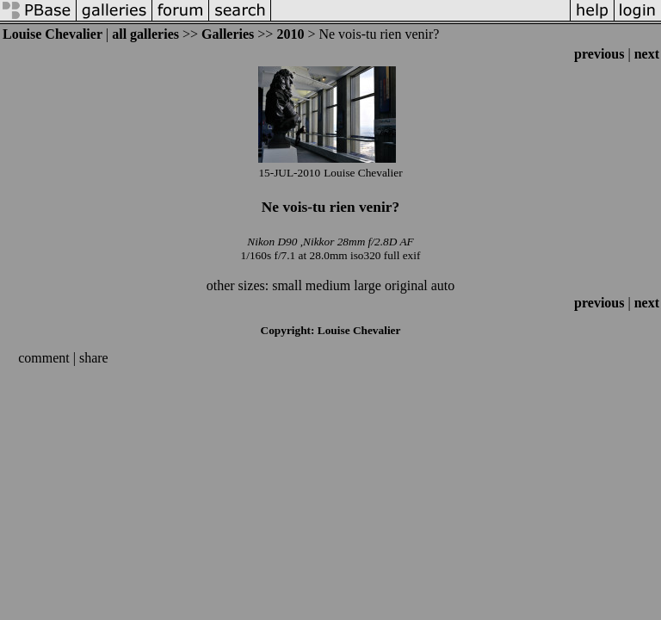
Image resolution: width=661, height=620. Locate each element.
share (93, 357)
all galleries (145, 34)
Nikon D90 (272, 241)
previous (599, 53)
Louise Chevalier (52, 34)
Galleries (227, 34)
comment (44, 357)
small (287, 285)
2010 (290, 34)
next (646, 53)
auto (443, 285)
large (367, 285)
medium (328, 285)
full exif (402, 255)
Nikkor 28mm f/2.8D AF (358, 241)
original (406, 285)
